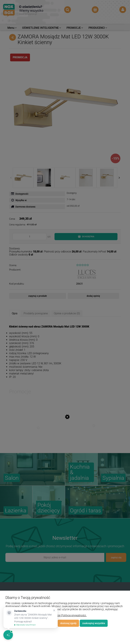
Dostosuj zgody (68, 623)
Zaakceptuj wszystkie (93, 623)
